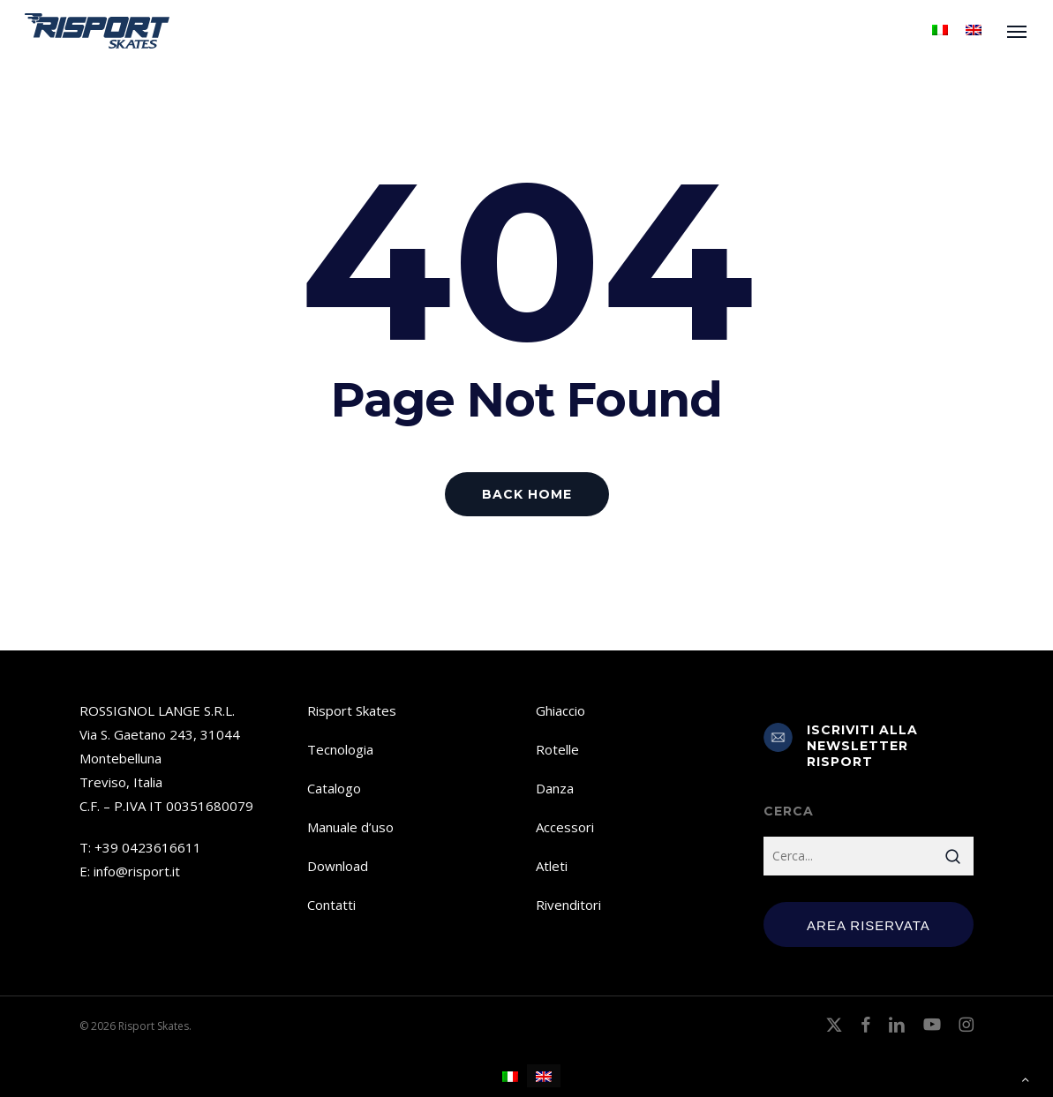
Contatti (331, 904)
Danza (555, 788)
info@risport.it (137, 871)
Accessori (565, 827)
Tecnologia (340, 749)
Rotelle (557, 749)
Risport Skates (351, 710)
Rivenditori (568, 904)
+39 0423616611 (147, 847)
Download (337, 866)
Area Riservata (868, 925)
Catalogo (334, 788)
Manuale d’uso (350, 827)
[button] (1017, 31)
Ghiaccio (560, 710)
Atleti (552, 866)
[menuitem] (940, 31)
